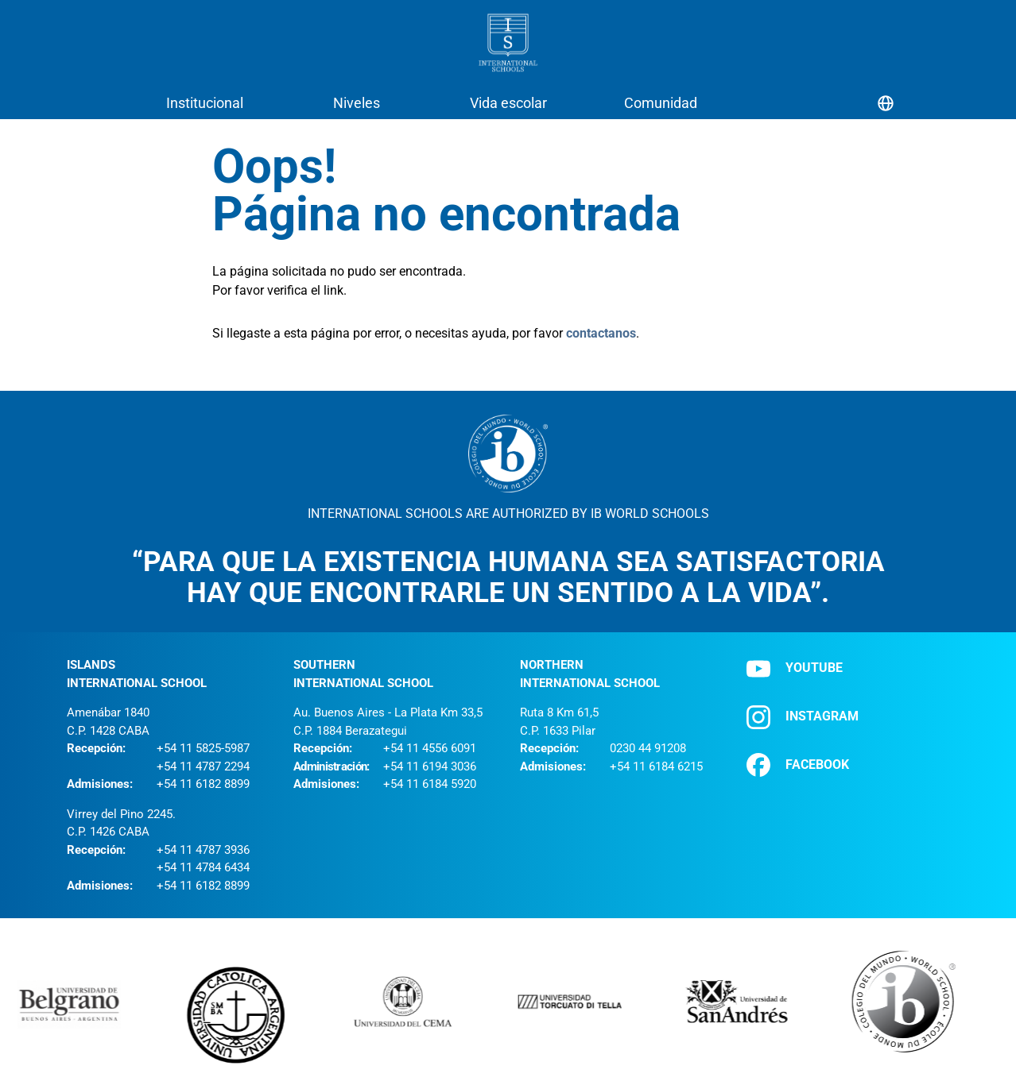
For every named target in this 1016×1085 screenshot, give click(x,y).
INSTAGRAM (802, 717)
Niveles (356, 103)
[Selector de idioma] (886, 103)
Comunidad (660, 103)
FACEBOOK (797, 765)
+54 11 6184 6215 (656, 766)
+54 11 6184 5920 (429, 784)
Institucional (204, 103)
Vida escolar (508, 103)
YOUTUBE (794, 668)
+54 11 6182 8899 (203, 784)
